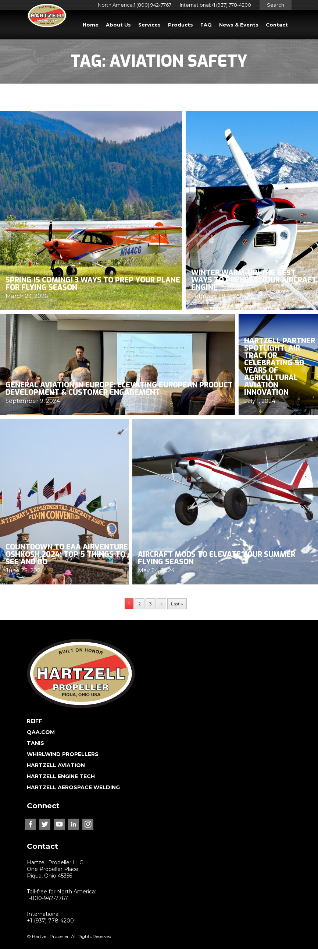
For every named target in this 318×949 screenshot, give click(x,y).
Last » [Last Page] (177, 604)
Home (91, 25)
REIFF (34, 721)
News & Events (238, 25)
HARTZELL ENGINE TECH (61, 776)
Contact (277, 25)
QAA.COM (41, 732)
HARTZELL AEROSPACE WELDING (73, 787)
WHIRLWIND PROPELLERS (63, 754)
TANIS (35, 743)
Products (180, 25)
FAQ (206, 25)
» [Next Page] (161, 604)
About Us (118, 25)
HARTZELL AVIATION (56, 765)
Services (149, 25)
